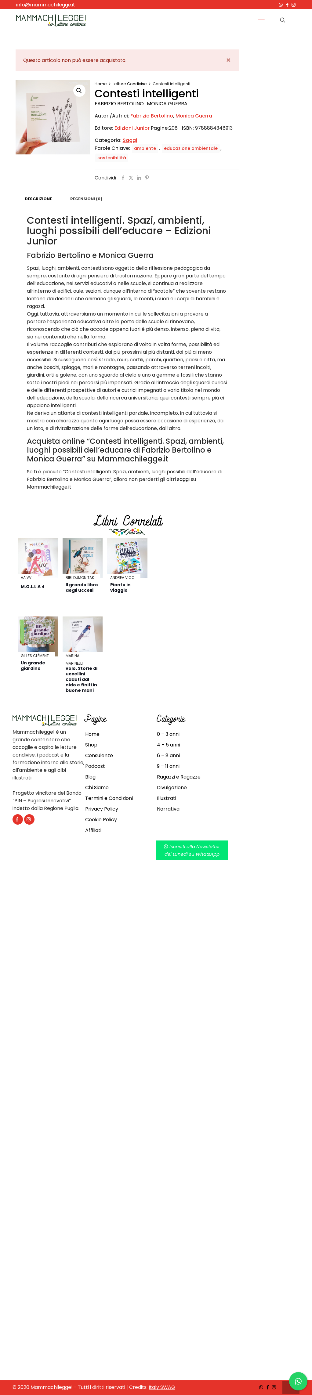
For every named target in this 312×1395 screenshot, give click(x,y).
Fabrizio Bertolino (119, 103)
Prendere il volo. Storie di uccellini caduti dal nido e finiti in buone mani (81, 676)
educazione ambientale (191, 148)
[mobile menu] (261, 20)
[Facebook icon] (287, 5)
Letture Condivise (130, 84)
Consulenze (99, 755)
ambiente (145, 148)
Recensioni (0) (86, 199)
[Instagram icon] (293, 5)
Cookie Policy (101, 819)
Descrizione (38, 199)
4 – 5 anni (168, 744)
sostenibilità (111, 158)
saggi (183, 479)
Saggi (130, 140)
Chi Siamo (97, 787)
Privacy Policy (101, 808)
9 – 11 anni (168, 766)
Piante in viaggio (120, 587)
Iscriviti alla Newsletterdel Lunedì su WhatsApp (192, 850)
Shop (91, 744)
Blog (90, 776)
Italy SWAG (162, 1387)
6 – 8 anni (168, 755)
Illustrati (166, 798)
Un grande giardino (33, 665)
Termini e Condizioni (109, 798)
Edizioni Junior (132, 128)
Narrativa (168, 808)
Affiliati (93, 830)
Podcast (95, 766)
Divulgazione (172, 787)
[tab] (38, 199)
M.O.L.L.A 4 (33, 586)
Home (101, 84)
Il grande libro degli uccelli (82, 587)
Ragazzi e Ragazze (179, 776)
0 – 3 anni (168, 734)
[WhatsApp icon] (280, 5)
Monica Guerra (167, 103)
